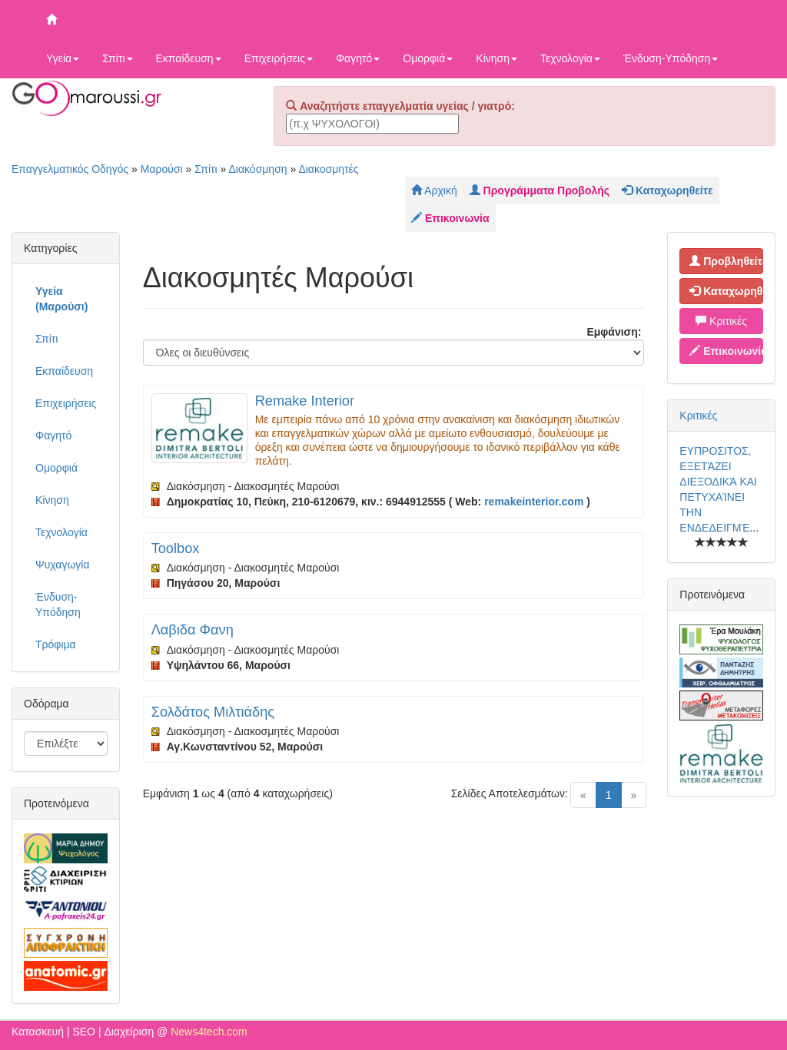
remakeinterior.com (533, 501)
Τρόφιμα (55, 644)
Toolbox (175, 548)
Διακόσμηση (257, 169)
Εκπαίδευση (188, 58)
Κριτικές (721, 321)
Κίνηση (496, 58)
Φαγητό (358, 58)
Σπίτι (117, 58)
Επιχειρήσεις (278, 58)
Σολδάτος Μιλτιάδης (212, 712)
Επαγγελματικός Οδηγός (70, 169)
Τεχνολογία (570, 58)
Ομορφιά (428, 58)
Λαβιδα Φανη (192, 630)
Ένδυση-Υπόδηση (670, 58)
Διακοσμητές (328, 169)
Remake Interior (304, 401)
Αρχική (434, 190)
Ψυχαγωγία (62, 564)
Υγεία (62, 58)
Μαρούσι (162, 169)
